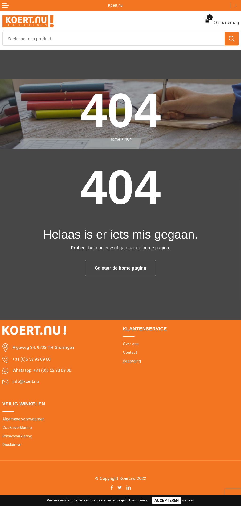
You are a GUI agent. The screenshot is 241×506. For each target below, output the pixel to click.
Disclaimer (11, 445)
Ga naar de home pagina (120, 268)
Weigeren (188, 500)
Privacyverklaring (17, 437)
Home (114, 139)
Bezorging (132, 361)
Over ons (131, 344)
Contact (130, 352)
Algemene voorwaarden (23, 419)
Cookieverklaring (17, 428)
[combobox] (114, 38)
